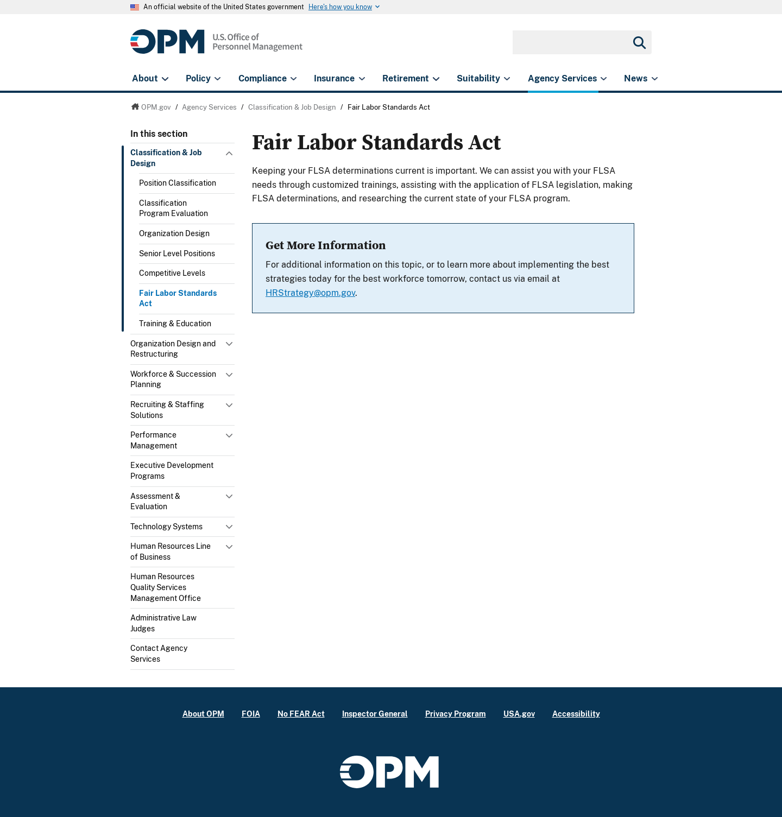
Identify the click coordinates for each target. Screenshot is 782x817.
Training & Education (175, 323)
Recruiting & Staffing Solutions (167, 410)
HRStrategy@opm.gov (310, 293)
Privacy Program (455, 713)
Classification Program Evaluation (173, 208)
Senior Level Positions (177, 253)
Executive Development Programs (171, 470)
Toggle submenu (230, 155)
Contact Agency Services (158, 653)
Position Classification (177, 183)
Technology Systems (166, 526)
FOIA (251, 713)
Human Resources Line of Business (170, 551)
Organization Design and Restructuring (173, 349)
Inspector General (375, 713)
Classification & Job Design (166, 158)
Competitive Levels (172, 273)
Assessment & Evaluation (155, 501)
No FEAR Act (301, 713)
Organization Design (174, 233)
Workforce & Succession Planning (173, 379)
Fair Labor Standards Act (178, 298)
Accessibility (576, 713)
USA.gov (519, 713)
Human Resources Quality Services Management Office (165, 587)
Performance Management (153, 440)
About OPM (203, 713)
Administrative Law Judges (163, 623)
